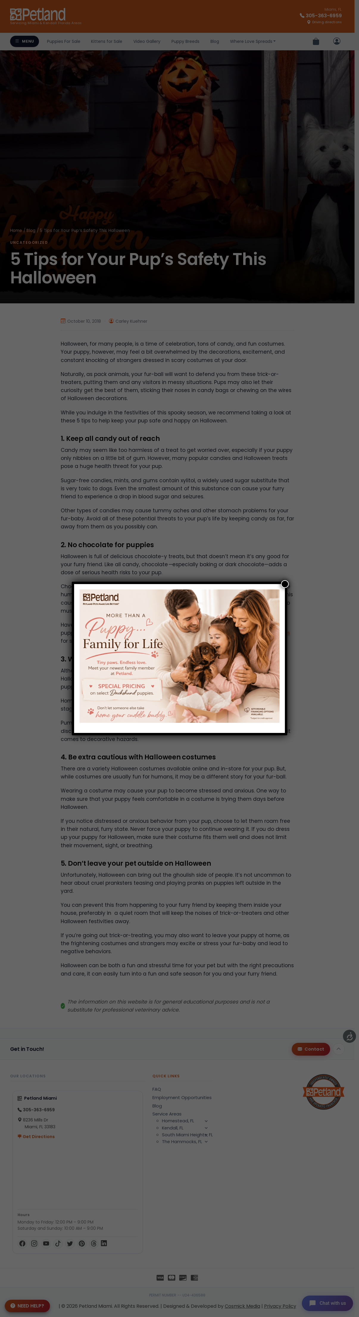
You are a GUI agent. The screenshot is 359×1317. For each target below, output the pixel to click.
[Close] (285, 584)
